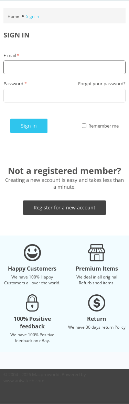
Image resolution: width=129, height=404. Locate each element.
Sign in (29, 125)
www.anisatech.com (23, 381)
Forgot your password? (102, 83)
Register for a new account (64, 207)
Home (13, 16)
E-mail (9, 55)
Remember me (100, 126)
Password (13, 83)
